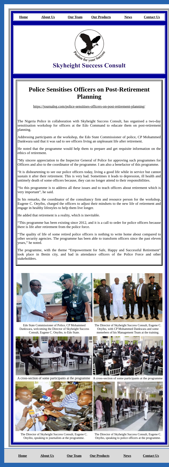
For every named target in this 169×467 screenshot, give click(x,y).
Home (23, 17)
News (128, 17)
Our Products (101, 17)
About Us (48, 17)
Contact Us (152, 17)
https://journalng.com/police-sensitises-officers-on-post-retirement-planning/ (89, 106)
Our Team (75, 17)
